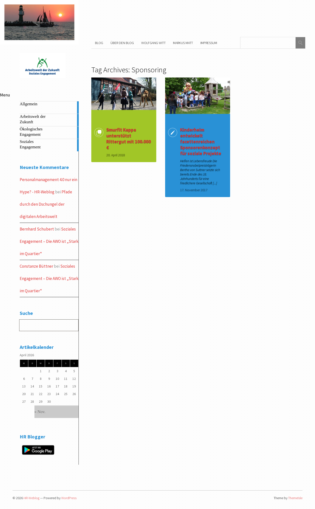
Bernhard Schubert (37, 229)
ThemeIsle (295, 498)
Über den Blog (122, 43)
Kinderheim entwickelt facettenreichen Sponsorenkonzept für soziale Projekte (200, 141)
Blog (99, 43)
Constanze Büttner (36, 266)
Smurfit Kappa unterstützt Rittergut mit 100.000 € (128, 138)
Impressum (208, 43)
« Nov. (40, 411)
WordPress (69, 498)
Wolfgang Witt (153, 43)
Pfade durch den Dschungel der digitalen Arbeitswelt (46, 204)
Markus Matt (183, 43)
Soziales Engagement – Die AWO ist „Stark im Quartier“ (49, 241)
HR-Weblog (31, 498)
